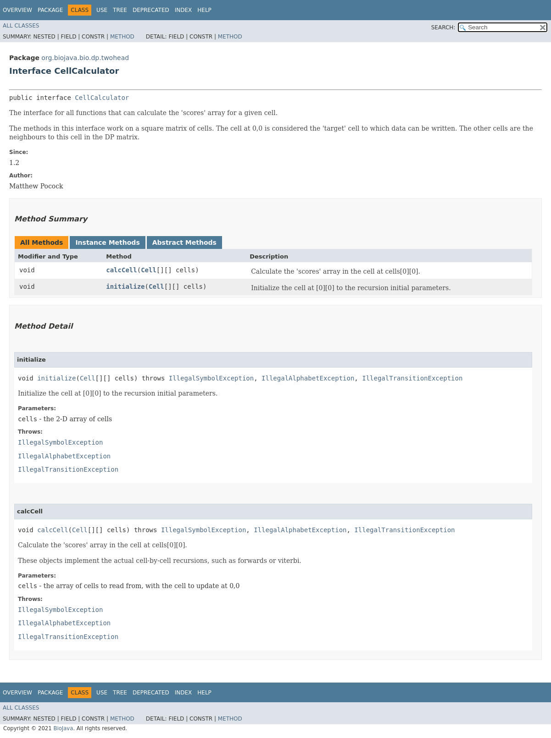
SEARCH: (443, 27)
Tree (120, 10)
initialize (125, 286)
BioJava (63, 728)
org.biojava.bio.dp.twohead (85, 57)
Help (204, 10)
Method (122, 36)
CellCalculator (102, 97)
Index (183, 10)
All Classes (21, 25)
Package (50, 10)
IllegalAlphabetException (308, 378)
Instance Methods (107, 242)
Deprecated (151, 10)
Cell (148, 270)
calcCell (121, 270)
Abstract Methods (184, 242)
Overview (17, 10)
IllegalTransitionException (412, 378)
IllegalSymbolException (211, 378)
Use (101, 10)
